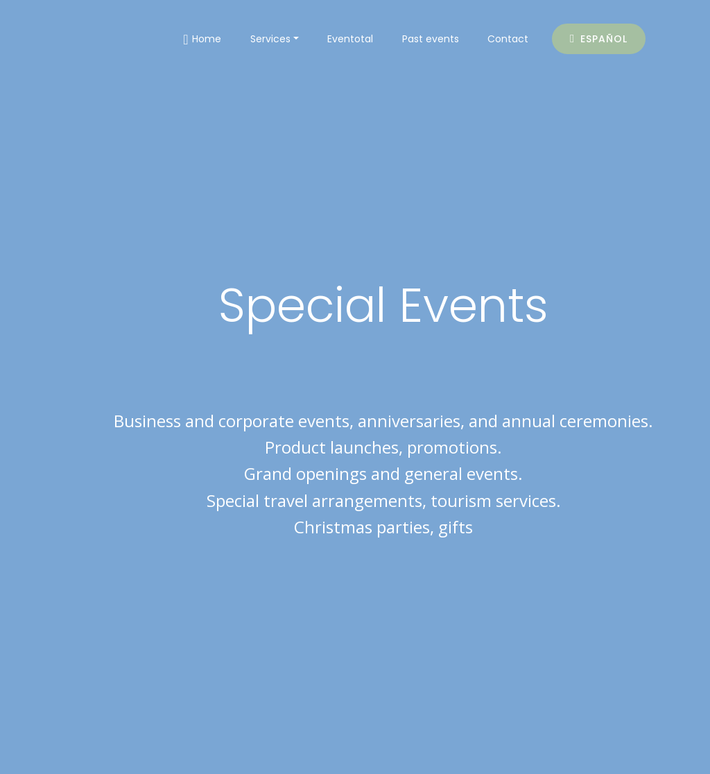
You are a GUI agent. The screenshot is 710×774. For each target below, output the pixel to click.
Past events (430, 39)
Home (202, 39)
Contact (507, 39)
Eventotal (350, 39)
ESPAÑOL (598, 39)
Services (270, 39)
